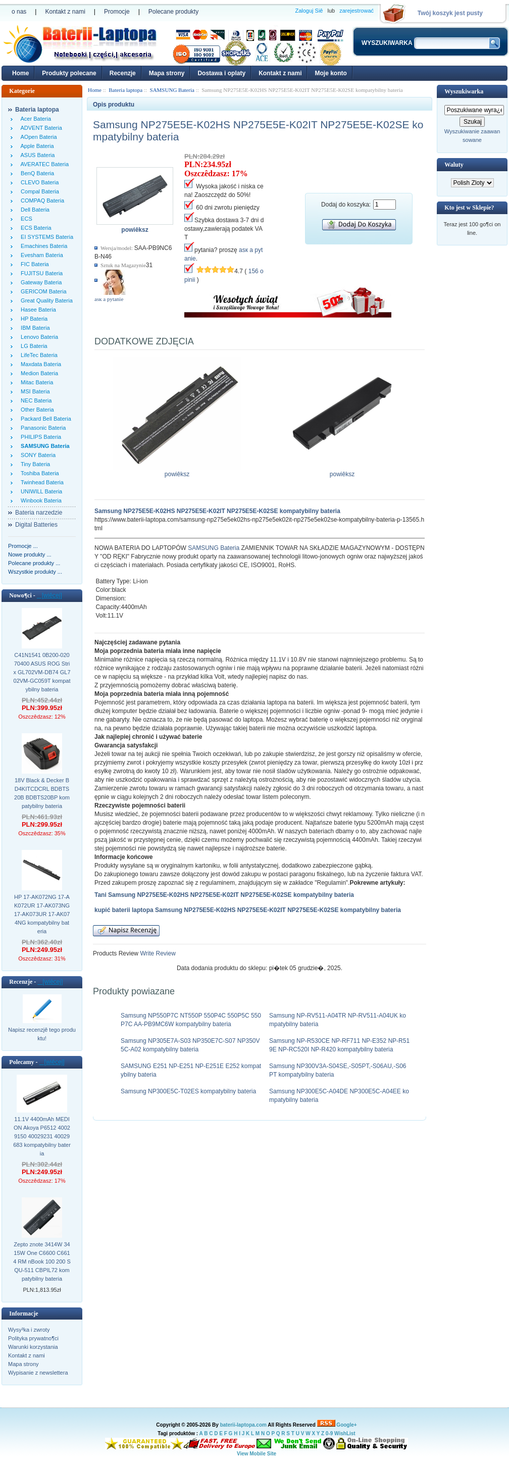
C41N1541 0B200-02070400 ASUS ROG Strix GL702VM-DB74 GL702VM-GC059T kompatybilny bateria (41, 672)
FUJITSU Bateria (40, 273)
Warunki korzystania (33, 1347)
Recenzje (123, 73)
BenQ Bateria (36, 173)
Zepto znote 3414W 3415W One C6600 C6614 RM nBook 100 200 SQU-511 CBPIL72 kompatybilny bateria (42, 1261)
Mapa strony (167, 73)
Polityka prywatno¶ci (33, 1338)
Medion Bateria (38, 373)
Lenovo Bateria (38, 337)
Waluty (453, 164)
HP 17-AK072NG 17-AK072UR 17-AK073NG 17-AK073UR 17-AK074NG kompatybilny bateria (42, 914)
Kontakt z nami (65, 11)
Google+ (346, 1425)
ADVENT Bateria (40, 128)
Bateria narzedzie (38, 512)
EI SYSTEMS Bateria (45, 237)
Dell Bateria (33, 210)
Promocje (117, 11)
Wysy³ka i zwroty (28, 1330)
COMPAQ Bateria (41, 200)
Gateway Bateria (40, 282)
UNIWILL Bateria (40, 491)
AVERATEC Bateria (43, 164)
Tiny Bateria (34, 464)
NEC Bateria (35, 400)
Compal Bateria (38, 191)
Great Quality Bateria (45, 300)
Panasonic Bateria (42, 428)
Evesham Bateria (40, 255)
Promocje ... (23, 546)
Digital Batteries (36, 524)
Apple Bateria (36, 146)
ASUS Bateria (36, 155)
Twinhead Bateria (41, 482)
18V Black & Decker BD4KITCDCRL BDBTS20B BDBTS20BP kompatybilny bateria (42, 793)
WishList (344, 1433)
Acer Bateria (34, 119)
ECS (25, 219)
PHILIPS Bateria (39, 437)
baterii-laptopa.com (243, 1425)
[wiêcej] (49, 595)
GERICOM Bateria (42, 291)
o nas (19, 11)
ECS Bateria (35, 228)
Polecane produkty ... (34, 563)
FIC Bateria (33, 264)
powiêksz (177, 471)
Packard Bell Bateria (44, 419)
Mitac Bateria (35, 382)
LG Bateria (32, 346)
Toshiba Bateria (38, 473)
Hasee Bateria (37, 310)
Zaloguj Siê (309, 11)
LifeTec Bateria (38, 355)
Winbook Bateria (40, 500)
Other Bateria (36, 410)
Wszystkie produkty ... (35, 572)
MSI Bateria (34, 391)
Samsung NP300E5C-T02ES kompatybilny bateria (188, 1091)
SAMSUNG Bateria (213, 547)
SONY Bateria (37, 455)
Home (20, 73)
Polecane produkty (173, 11)
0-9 (329, 1433)
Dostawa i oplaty (221, 73)
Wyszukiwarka (463, 91)
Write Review (157, 953)
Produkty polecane (69, 73)
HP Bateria (32, 319)
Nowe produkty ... (30, 554)
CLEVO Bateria (38, 182)
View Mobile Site (256, 1453)
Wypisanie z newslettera (38, 1373)
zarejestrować (356, 11)
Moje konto (330, 73)
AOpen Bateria (37, 137)
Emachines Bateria (42, 246)
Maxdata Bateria (39, 364)
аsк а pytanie (108, 299)
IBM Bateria (34, 328)
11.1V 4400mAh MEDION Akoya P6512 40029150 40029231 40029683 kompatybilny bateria (42, 1136)
